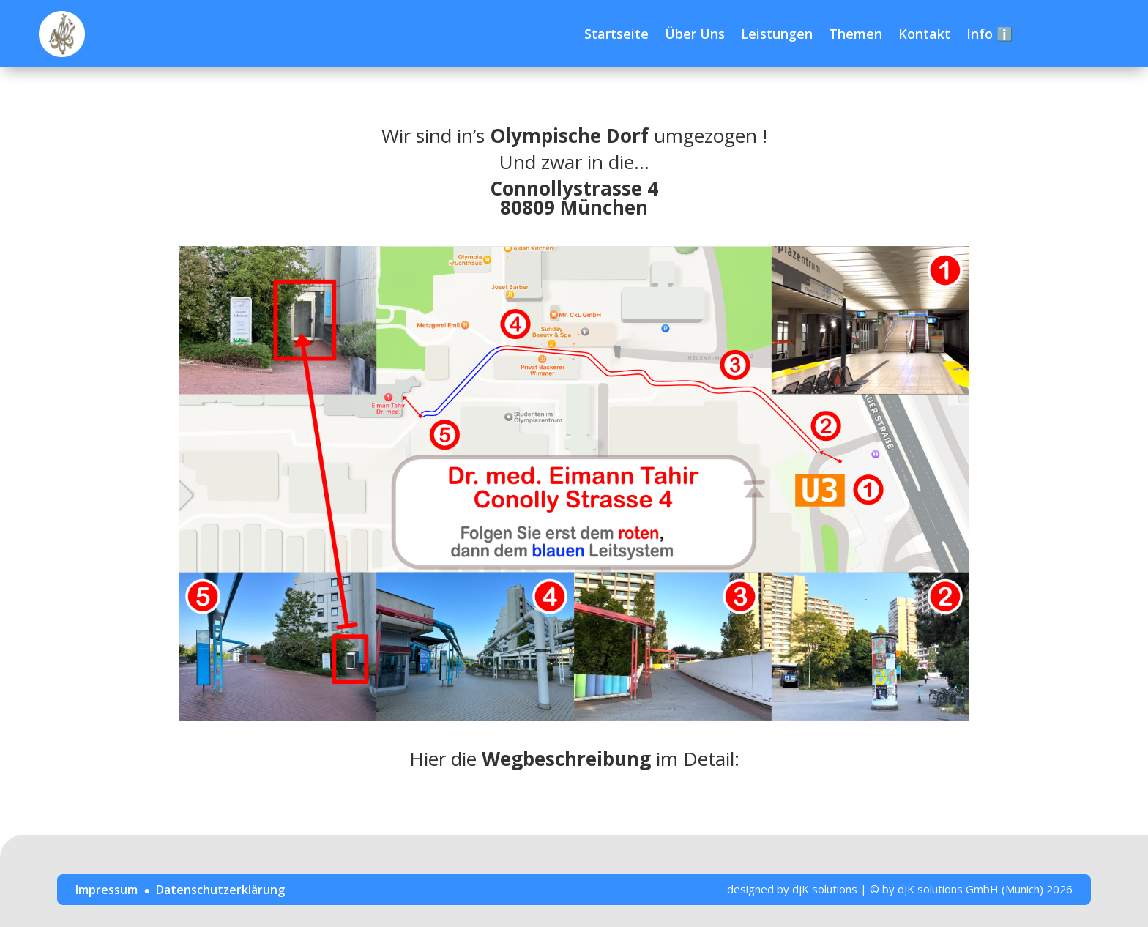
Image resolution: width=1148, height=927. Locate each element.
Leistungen (777, 33)
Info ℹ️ (989, 33)
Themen (855, 33)
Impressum (106, 890)
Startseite (616, 33)
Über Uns (695, 33)
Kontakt (924, 33)
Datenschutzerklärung (220, 890)
